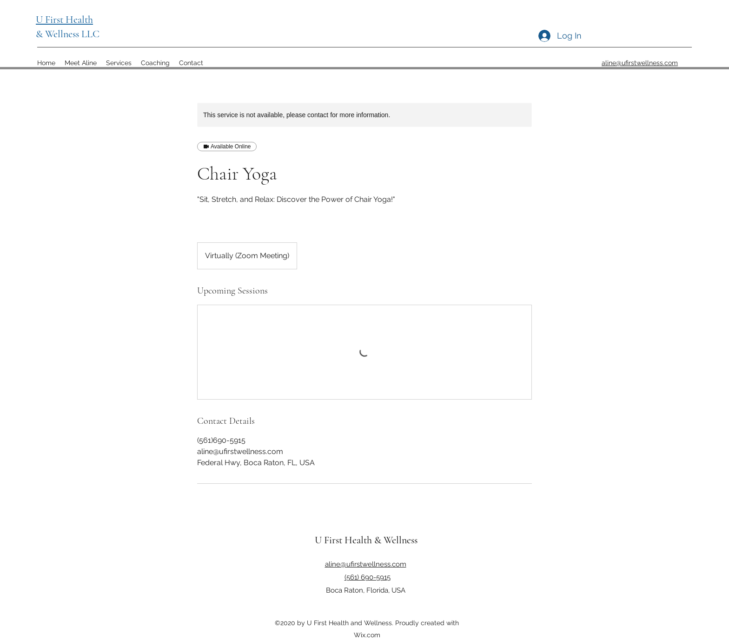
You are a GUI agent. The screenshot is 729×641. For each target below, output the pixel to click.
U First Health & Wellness (366, 540)
